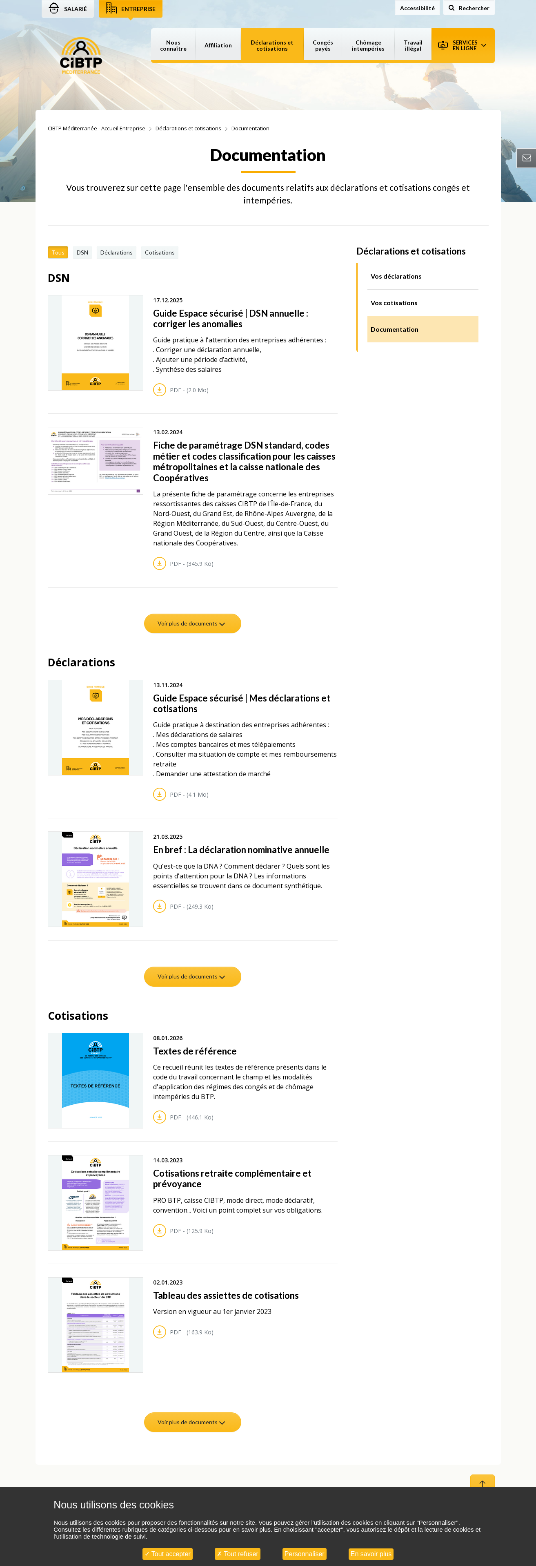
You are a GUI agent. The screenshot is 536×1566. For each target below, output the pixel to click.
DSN (82, 252)
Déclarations (116, 252)
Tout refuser (237, 1553)
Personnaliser (305, 1553)
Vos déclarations (396, 276)
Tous (57, 252)
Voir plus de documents (192, 623)
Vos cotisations (394, 302)
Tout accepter (168, 1553)
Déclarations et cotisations (188, 128)
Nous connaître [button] (173, 45)
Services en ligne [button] (462, 45)
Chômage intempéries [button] (368, 45)
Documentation (394, 329)
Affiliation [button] (218, 45)
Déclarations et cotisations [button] (272, 45)
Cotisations (160, 252)
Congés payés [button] (323, 45)
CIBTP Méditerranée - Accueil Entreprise (96, 128)
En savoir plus (371, 1553)
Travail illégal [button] (413, 45)
